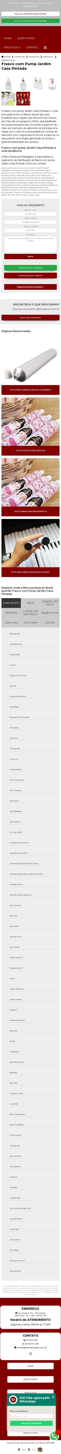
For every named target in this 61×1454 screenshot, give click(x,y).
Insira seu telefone (19, 1411)
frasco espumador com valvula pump (48, 57)
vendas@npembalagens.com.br (30, 1347)
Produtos (11, 47)
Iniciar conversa (31, 1423)
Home (8, 38)
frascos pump (34, 57)
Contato (32, 47)
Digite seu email (30, 218)
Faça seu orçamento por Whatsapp (30, 21)
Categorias (20, 57)
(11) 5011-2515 (30, 1340)
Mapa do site (30, 1433)
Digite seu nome (30, 210)
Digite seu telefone (30, 226)
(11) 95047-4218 (30, 1344)
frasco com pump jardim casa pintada (8, 60)
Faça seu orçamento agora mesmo (30, 14)
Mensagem (30, 235)
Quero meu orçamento (30, 317)
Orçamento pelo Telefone (30, 275)
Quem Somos (26, 38)
